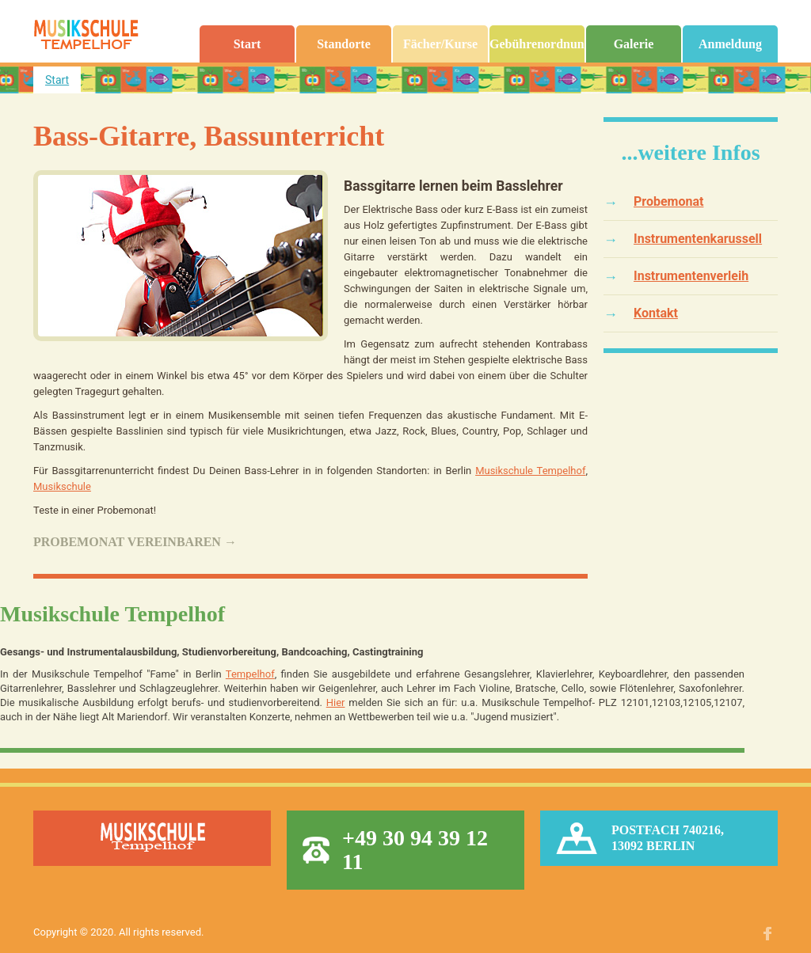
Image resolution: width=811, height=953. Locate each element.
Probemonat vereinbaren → (135, 542)
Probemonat (668, 201)
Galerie (634, 44)
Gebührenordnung (536, 44)
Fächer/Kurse (440, 44)
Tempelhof (250, 674)
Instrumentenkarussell (698, 238)
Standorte (344, 44)
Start (247, 44)
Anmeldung (730, 44)
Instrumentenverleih (691, 275)
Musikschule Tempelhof (530, 470)
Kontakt (656, 313)
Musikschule (62, 486)
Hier (335, 702)
